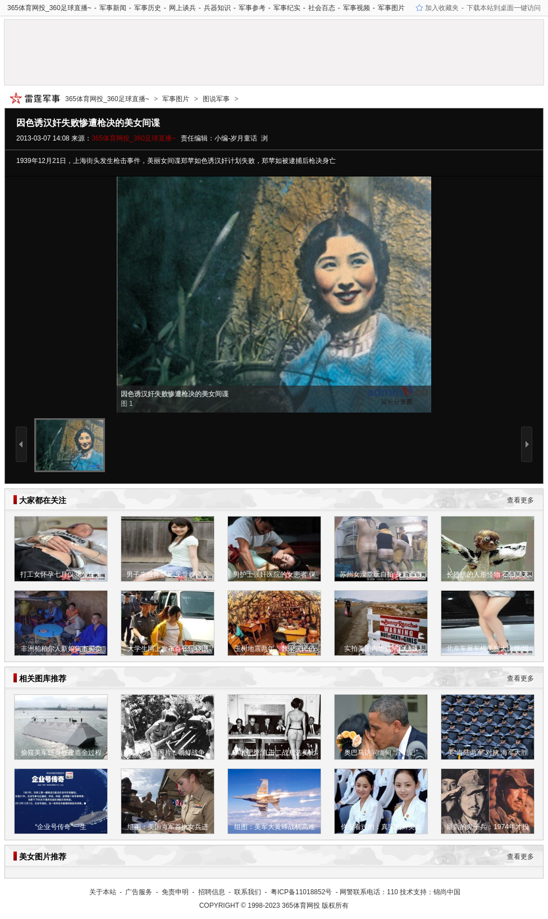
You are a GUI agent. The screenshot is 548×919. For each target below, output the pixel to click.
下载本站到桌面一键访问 (504, 8)
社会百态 (321, 8)
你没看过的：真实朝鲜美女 (381, 827)
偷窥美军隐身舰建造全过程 (61, 753)
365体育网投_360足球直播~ (49, 8)
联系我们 (247, 892)
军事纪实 (286, 8)
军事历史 (147, 8)
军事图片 (391, 8)
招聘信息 (211, 892)
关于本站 (102, 892)
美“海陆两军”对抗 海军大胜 (487, 753)
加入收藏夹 (442, 8)
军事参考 (252, 8)
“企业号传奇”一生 (61, 827)
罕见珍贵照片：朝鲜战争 (168, 753)
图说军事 (216, 99)
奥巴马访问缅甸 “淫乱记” (381, 753)
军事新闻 (112, 8)
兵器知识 (217, 8)
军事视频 (356, 8)
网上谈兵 (182, 8)
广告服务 (138, 892)
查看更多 (520, 500)
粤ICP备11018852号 (301, 892)
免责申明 (175, 892)
